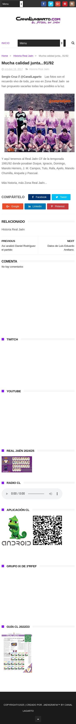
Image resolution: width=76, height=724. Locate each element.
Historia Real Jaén (23, 55)
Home (5, 55)
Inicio (6, 43)
